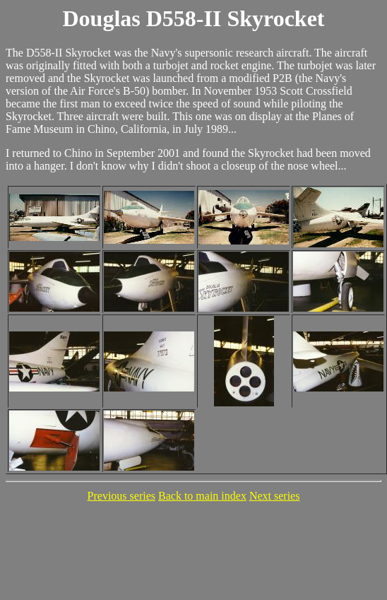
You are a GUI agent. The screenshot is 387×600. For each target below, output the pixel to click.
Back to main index (202, 496)
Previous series (121, 496)
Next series (274, 496)
